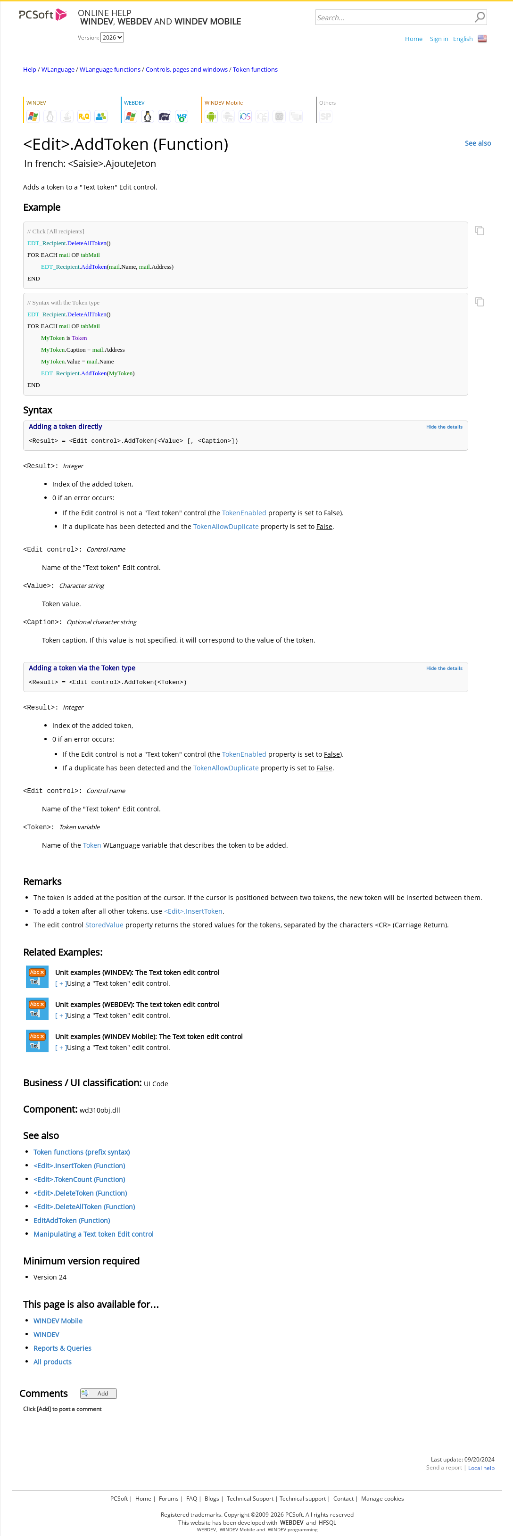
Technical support (303, 1499)
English (463, 38)
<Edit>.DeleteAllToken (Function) (84, 1206)
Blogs (212, 1499)
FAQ (191, 1499)
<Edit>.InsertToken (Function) (79, 1165)
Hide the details (444, 426)
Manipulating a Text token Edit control (93, 1234)
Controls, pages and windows (187, 69)
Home (413, 38)
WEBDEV (206, 1530)
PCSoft (119, 1499)
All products (52, 1361)
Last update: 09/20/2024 (463, 1459)
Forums (169, 1499)
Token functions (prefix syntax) (81, 1152)
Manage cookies (382, 1499)
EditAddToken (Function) (71, 1220)
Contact (343, 1499)
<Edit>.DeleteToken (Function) (80, 1193)
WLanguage (57, 69)
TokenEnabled (244, 512)
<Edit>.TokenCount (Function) (79, 1179)
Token (92, 845)
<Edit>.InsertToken (193, 911)
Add (94, 1393)
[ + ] (60, 983)
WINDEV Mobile (58, 1320)
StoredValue (104, 924)
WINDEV (46, 1334)
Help (29, 69)
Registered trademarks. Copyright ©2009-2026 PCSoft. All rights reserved (257, 1515)
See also (478, 143)
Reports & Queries (62, 1348)
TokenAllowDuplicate (226, 526)
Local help (481, 1468)
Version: (89, 37)
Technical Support (250, 1499)
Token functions (255, 69)
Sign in (439, 38)
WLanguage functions (110, 69)
